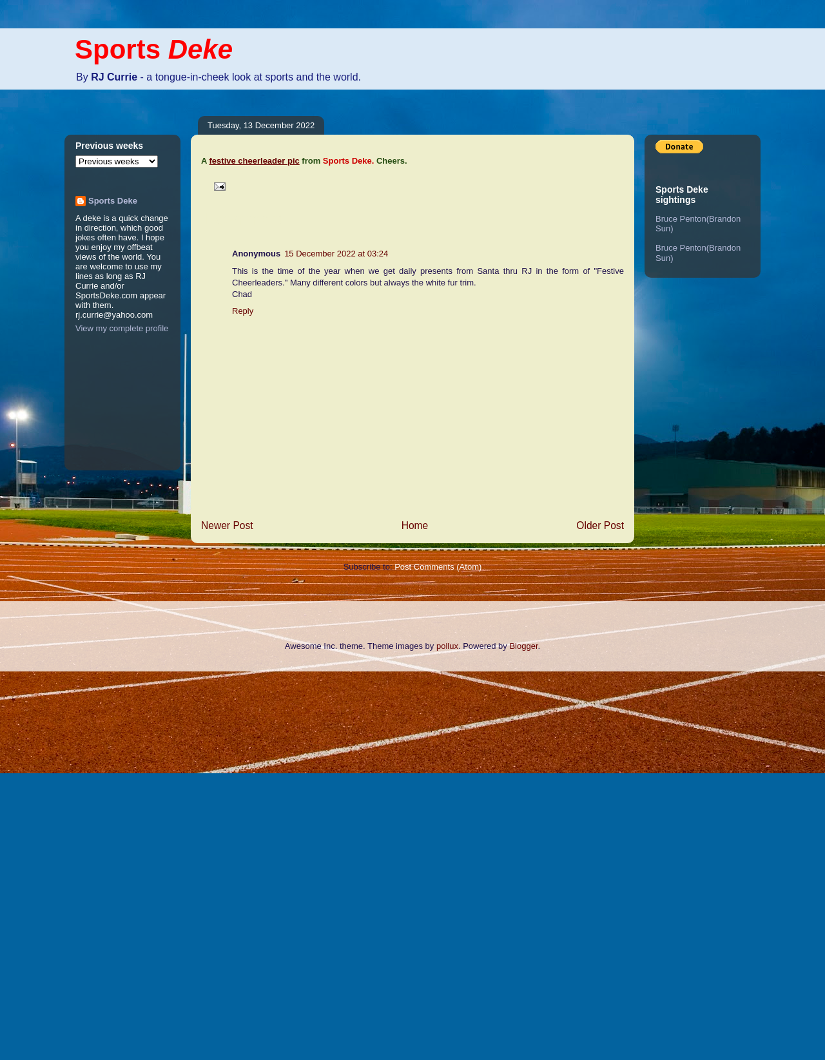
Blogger (523, 646)
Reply (242, 311)
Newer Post (227, 525)
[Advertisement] (51, 864)
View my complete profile (121, 328)
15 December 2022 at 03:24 (336, 253)
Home (415, 525)
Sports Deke (112, 201)
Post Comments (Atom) (437, 567)
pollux (447, 646)
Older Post (600, 525)
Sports (154, 49)
